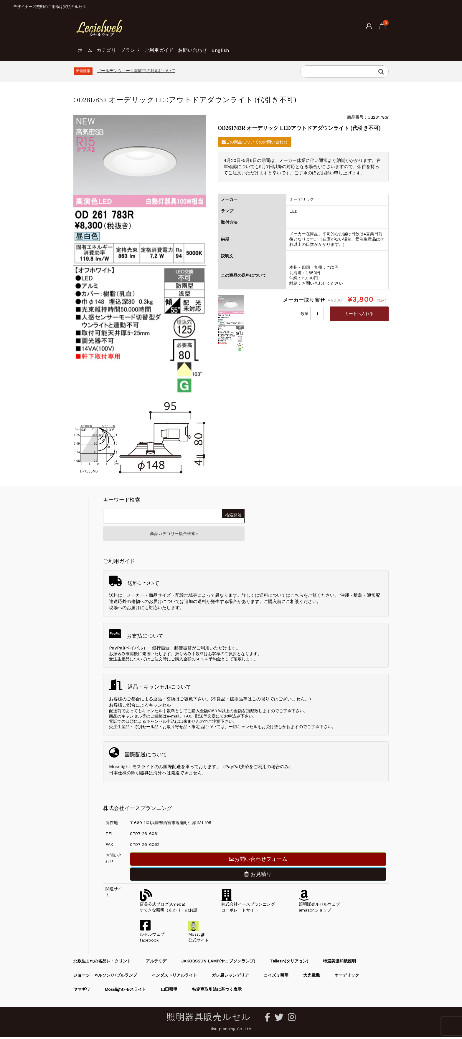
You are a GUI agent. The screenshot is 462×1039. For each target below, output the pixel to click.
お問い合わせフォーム (258, 861)
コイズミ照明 (276, 977)
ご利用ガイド (190, 47)
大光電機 (311, 977)
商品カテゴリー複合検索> (174, 534)
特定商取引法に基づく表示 (217, 991)
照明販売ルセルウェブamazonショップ (319, 906)
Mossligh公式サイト (198, 936)
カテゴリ (118, 47)
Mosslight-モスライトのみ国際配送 (145, 768)
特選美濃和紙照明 (339, 963)
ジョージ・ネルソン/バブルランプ (105, 977)
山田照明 (169, 991)
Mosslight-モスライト (125, 991)
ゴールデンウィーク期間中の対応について (136, 70)
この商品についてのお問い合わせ (255, 142)
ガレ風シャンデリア (230, 977)
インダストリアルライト (174, 977)
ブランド (152, 47)
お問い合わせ (234, 47)
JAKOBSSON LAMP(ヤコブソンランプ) (218, 963)
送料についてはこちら (281, 597)
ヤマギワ (81, 991)
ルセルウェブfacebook (152, 936)
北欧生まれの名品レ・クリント (102, 963)
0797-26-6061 (144, 835)
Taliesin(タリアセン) (289, 963)
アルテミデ (156, 963)
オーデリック (346, 977)
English (272, 47)
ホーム (87, 47)
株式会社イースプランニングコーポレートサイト (248, 906)
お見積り (258, 876)
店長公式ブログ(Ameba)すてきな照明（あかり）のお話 (168, 906)
